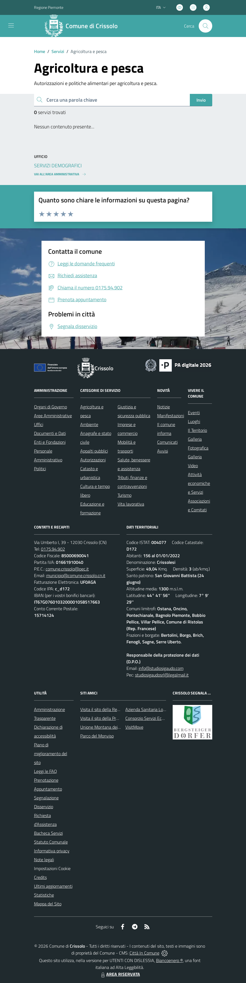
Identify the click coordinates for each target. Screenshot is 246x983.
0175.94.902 (53, 549)
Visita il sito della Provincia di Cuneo (113, 718)
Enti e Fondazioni (50, 442)
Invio (201, 100)
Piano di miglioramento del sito (50, 753)
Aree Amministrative (53, 415)
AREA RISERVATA (120, 974)
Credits (40, 877)
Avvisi (162, 451)
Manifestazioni (170, 415)
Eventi (194, 412)
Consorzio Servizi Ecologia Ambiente (158, 718)
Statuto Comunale (51, 842)
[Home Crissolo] (83, 26)
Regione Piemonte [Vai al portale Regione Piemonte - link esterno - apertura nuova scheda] (48, 7)
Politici (40, 468)
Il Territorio (197, 430)
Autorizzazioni (93, 459)
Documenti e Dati (50, 433)
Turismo (124, 495)
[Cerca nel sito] (205, 26)
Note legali (44, 859)
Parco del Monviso (97, 736)
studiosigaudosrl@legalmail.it (162, 675)
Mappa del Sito (47, 903)
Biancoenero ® (169, 960)
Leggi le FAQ (45, 771)
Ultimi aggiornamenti (53, 886)
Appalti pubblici (94, 451)
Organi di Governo (50, 406)
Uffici (38, 424)
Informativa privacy (51, 850)
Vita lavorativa (131, 504)
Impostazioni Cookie (52, 868)
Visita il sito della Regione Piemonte (113, 709)
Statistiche (44, 895)
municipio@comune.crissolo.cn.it (75, 575)
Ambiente (89, 424)
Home (39, 51)
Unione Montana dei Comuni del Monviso (118, 727)
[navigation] (11, 25)
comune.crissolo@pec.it (67, 569)
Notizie (163, 406)
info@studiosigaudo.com (161, 668)
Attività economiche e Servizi (199, 483)
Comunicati (167, 442)
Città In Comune (144, 953)
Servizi (57, 51)
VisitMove (134, 727)
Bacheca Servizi (48, 833)
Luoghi (194, 421)
